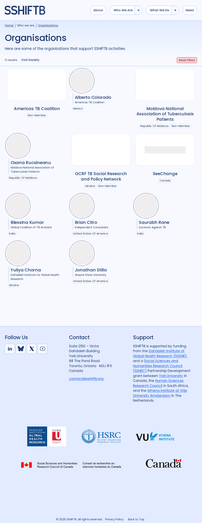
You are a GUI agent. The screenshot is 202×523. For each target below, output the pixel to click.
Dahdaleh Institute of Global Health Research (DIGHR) (159, 353)
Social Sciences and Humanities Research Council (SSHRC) (157, 366)
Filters (187, 60)
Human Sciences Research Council (158, 383)
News (190, 10)
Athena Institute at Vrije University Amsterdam (160, 393)
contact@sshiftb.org (86, 378)
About (98, 10)
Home (9, 25)
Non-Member (37, 115)
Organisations (48, 25)
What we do (159, 10)
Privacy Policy (114, 519)
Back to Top (136, 519)
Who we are (123, 10)
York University (171, 376)
